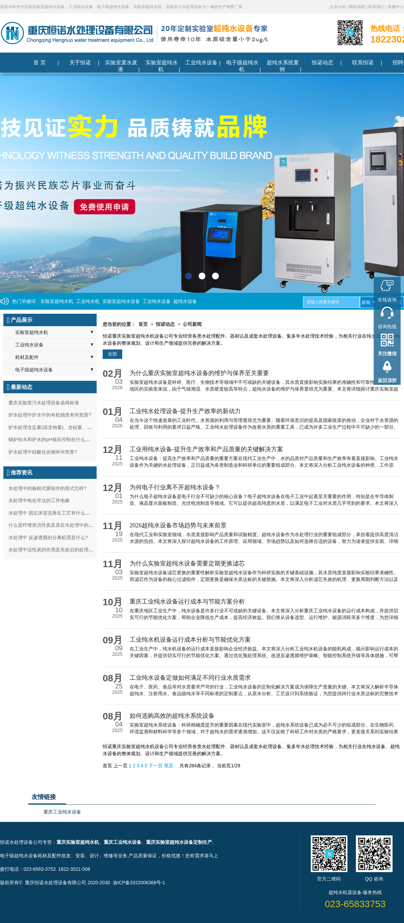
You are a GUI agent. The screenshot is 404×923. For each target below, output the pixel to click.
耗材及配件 (27, 357)
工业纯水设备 (156, 301)
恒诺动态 (165, 324)
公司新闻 (192, 324)
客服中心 (396, 6)
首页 (143, 324)
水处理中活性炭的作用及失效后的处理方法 (53, 549)
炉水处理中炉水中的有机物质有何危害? (49, 415)
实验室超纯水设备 (121, 301)
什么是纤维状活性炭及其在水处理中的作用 (53, 525)
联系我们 (376, 6)
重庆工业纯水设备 (62, 811)
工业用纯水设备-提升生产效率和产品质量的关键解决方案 (206, 449)
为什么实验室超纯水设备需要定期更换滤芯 (187, 563)
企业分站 (338, 6)
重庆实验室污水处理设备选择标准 (43, 402)
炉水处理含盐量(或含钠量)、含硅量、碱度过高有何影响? (67, 427)
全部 (112, 354)
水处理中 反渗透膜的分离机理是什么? (48, 537)
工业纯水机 (88, 301)
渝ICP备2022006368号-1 (139, 882)
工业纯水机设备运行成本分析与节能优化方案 (190, 639)
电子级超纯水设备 (34, 369)
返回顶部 (387, 380)
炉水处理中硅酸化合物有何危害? (42, 452)
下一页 (156, 765)
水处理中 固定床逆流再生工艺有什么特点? (52, 513)
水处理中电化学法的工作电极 (39, 500)
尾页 (169, 765)
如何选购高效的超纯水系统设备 (172, 715)
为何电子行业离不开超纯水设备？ (175, 487)
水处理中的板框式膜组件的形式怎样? (47, 488)
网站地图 (357, 6)
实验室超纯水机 (56, 301)
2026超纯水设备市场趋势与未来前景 (178, 525)
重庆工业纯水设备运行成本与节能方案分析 (187, 601)
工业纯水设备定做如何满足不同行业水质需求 (190, 677)
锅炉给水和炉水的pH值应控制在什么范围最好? (57, 439)
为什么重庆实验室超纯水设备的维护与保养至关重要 (199, 373)
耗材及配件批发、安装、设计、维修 (75, 855)
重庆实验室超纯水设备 (169, 842)
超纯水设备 (185, 301)
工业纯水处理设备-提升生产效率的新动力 (185, 411)
